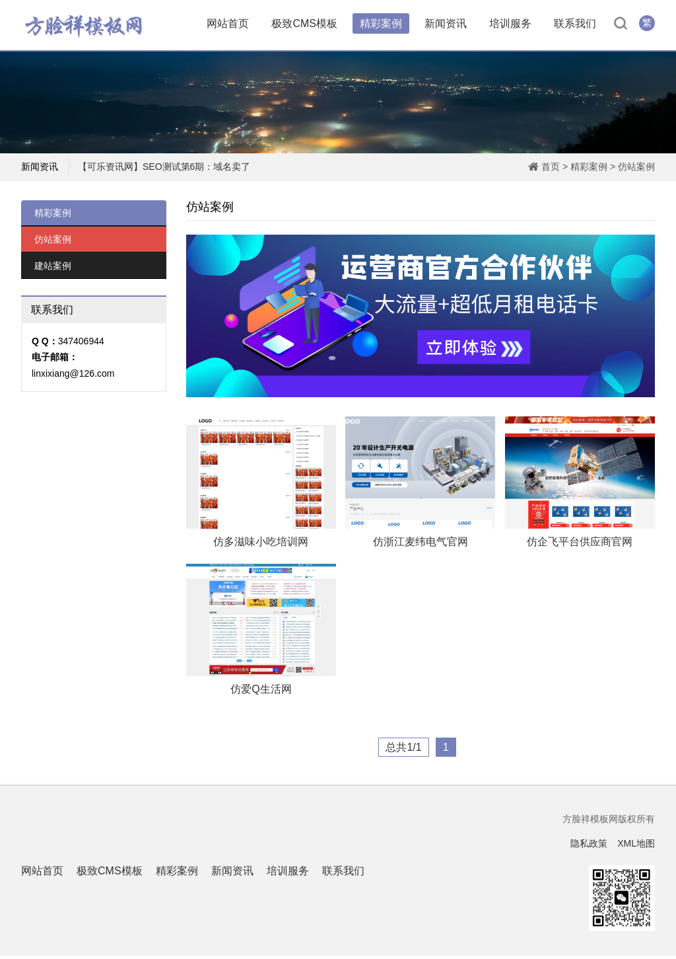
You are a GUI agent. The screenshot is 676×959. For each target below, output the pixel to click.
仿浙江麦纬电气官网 (420, 545)
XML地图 (636, 846)
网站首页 (228, 24)
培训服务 (510, 24)
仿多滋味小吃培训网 (260, 545)
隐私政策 (588, 846)
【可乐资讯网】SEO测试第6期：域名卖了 (164, 170)
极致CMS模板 (304, 24)
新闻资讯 (445, 24)
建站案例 (52, 269)
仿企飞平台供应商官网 (579, 545)
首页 (550, 170)
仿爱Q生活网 (260, 693)
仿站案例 (636, 170)
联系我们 (575, 24)
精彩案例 (381, 24)
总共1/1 (403, 751)
